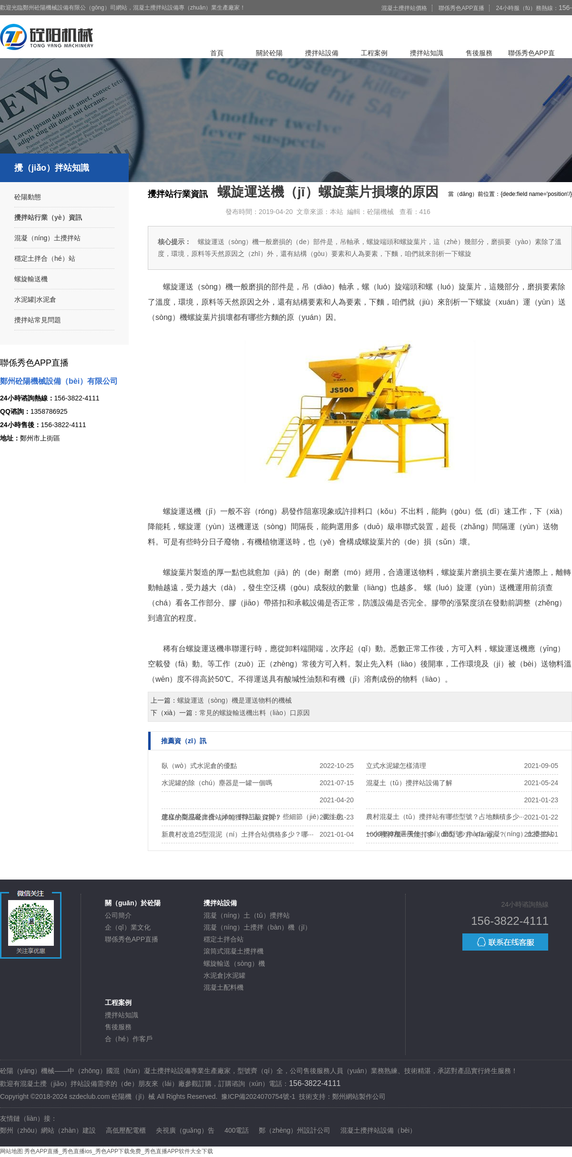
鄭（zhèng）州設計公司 (294, 1130)
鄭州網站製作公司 (359, 1096)
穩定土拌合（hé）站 (44, 258)
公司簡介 (118, 915)
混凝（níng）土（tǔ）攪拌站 (246, 915)
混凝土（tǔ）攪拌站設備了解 (409, 783)
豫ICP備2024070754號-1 (258, 1096)
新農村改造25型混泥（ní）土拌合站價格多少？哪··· (238, 834)
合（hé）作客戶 (129, 1039)
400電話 (237, 1130)
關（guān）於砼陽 (133, 903)
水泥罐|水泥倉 (35, 299)
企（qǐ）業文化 (128, 927)
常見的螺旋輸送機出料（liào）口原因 (254, 713)
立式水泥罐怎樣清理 (396, 765)
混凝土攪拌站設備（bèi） (378, 1130)
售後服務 (479, 53)
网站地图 (11, 1151)
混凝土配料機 (224, 987)
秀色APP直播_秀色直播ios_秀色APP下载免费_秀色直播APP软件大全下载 (118, 1151)
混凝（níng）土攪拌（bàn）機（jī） (257, 927)
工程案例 (374, 53)
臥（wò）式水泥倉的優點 (199, 765)
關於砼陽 (269, 53)
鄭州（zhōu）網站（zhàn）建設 (48, 1130)
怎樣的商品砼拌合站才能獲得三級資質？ (222, 817)
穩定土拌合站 (224, 939)
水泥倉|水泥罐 (224, 975)
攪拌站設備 (321, 53)
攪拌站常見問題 (37, 320)
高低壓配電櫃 (126, 1130)
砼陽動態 (27, 197)
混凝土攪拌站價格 (404, 8)
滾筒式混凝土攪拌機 (234, 951)
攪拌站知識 (426, 53)
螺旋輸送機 (31, 279)
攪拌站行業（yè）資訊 (48, 217)
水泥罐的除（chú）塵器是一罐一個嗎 (217, 783)
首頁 (217, 53)
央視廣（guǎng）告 (185, 1130)
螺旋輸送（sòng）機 (234, 963)
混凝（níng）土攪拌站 (47, 238)
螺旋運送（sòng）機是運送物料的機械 (234, 700)
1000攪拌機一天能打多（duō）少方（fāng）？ (435, 834)
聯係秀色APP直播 (461, 8)
